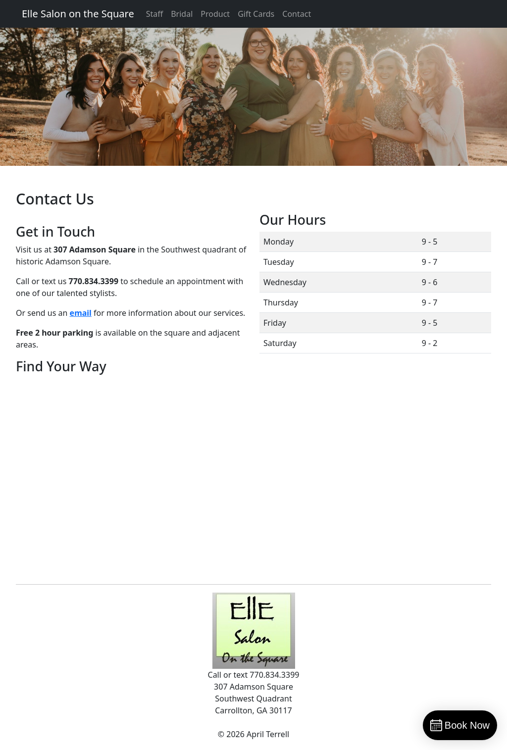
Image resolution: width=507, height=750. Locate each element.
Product (215, 13)
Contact (296, 13)
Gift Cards (256, 13)
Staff (154, 13)
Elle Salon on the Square (78, 13)
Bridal (182, 13)
